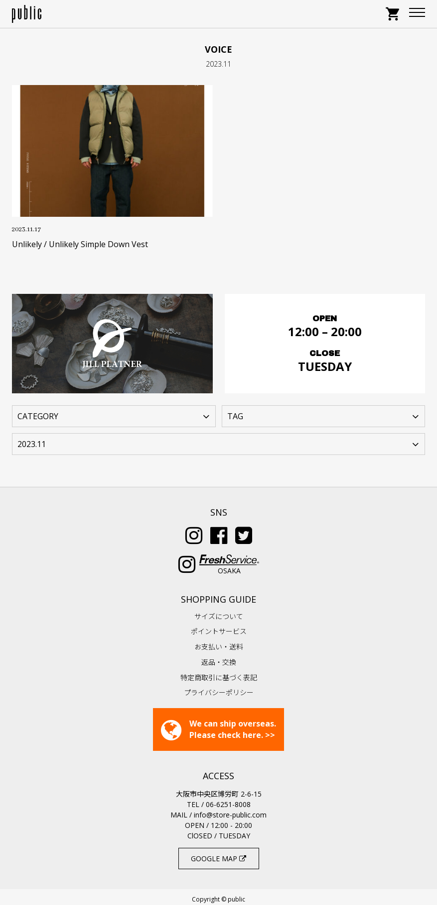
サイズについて (218, 611)
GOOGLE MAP (218, 853)
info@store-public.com (230, 809)
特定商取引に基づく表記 (218, 672)
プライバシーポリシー (219, 687)
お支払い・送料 (218, 641)
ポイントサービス (219, 626)
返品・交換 (218, 657)
